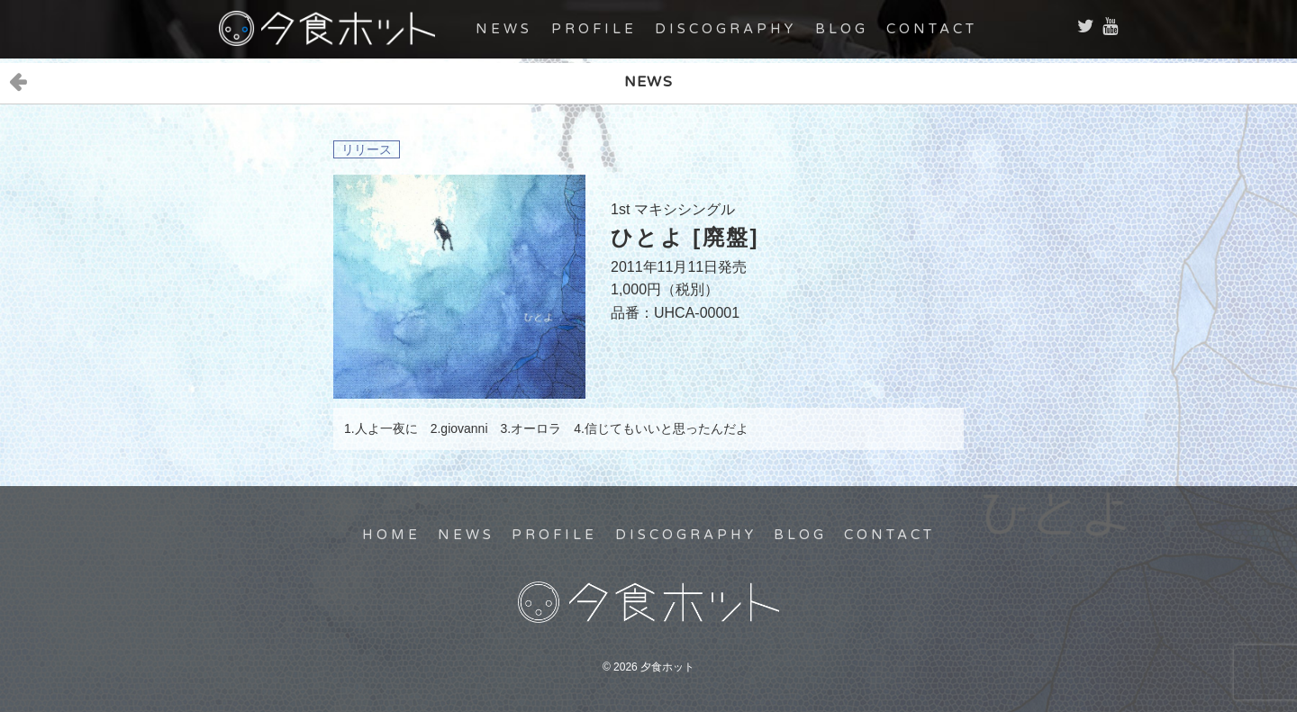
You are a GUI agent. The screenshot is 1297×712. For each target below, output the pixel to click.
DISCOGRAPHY (725, 29)
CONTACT (931, 29)
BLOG (841, 29)
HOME (391, 535)
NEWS (504, 29)
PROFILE (594, 29)
